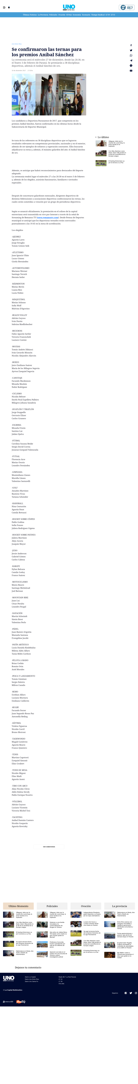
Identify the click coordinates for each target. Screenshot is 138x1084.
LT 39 (108, 15)
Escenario (86, 15)
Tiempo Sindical (98, 15)
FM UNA (61, 983)
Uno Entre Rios (17, 44)
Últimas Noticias (30, 15)
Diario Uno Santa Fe (31, 981)
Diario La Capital (30, 977)
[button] (4, 7)
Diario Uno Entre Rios (32, 979)
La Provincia (43, 15)
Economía (77, 15)
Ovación (61, 15)
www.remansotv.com (47, 217)
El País (69, 15)
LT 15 (113, 15)
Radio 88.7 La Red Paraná (67, 977)
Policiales (53, 15)
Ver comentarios (49, 847)
